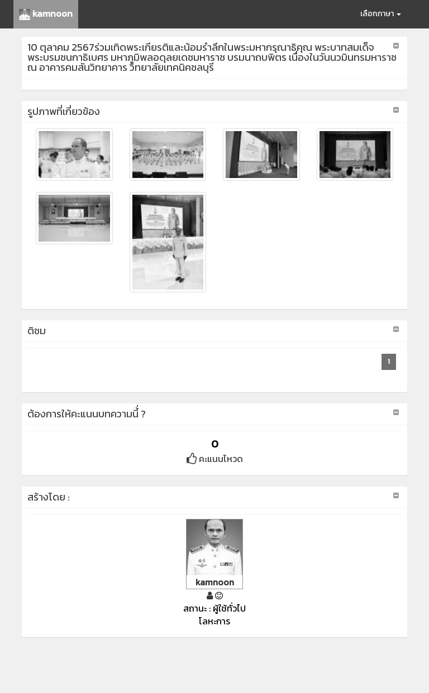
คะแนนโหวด (215, 458)
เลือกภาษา (380, 14)
